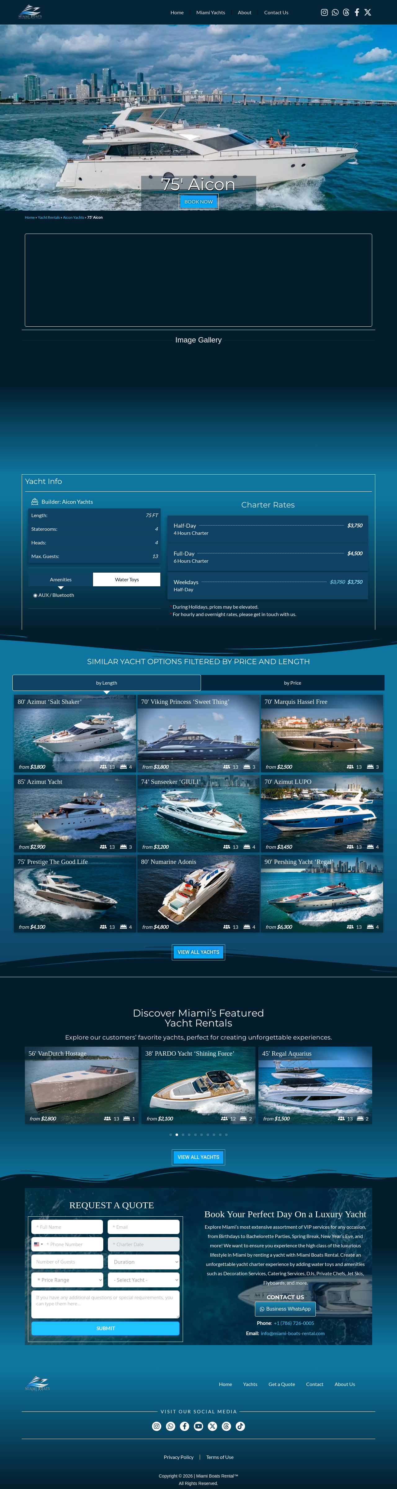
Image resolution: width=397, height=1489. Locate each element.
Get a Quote (282, 1384)
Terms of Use (220, 1457)
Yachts (250, 1384)
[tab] (60, 579)
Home (177, 12)
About (245, 12)
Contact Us (276, 12)
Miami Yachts (210, 12)
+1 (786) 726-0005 (294, 1323)
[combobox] (38, 1244)
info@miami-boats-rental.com (293, 1333)
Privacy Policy (179, 1457)
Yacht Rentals (49, 217)
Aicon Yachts (73, 217)
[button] (170, 1135)
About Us (345, 1384)
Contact (314, 1384)
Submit (105, 1328)
